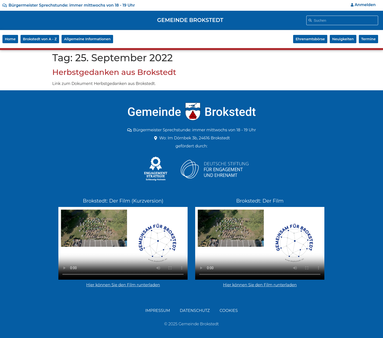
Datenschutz (195, 310)
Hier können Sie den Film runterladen (123, 285)
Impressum (157, 310)
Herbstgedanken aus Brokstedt (114, 72)
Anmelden (363, 4)
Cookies (229, 310)
